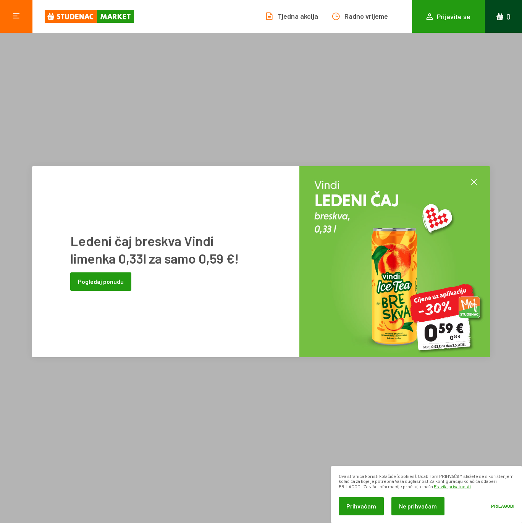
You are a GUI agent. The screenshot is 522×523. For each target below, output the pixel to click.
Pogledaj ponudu (101, 281)
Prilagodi (502, 506)
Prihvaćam (361, 506)
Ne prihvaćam (418, 506)
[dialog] (426, 494)
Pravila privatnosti (452, 486)
